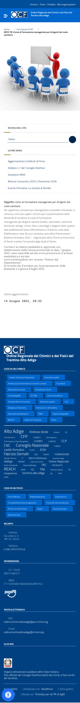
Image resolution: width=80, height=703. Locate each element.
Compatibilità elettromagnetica (24, 502)
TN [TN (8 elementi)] (71, 469)
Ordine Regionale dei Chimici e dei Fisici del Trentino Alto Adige (39, 358)
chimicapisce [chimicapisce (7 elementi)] (53, 437)
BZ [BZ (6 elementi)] (68, 431)
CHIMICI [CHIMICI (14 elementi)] (40, 441)
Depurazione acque (18, 389)
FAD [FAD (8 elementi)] (38, 454)
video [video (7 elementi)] (8, 476)
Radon (42, 508)
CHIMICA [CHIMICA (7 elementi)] (39, 437)
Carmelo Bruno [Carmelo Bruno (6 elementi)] (11, 436)
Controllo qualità (53, 377)
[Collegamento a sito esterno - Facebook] (6, 651)
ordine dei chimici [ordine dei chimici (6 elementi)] (38, 461)
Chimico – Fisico (37, 4)
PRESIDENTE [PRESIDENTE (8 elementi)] (59, 464)
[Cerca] (72, 139)
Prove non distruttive (19, 508)
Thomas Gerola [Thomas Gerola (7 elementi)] (58, 469)
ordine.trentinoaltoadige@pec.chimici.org (26, 621)
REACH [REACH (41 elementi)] (12, 469)
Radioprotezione (39, 496)
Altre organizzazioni (66, 4)
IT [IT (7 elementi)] (24, 457)
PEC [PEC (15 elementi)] (46, 464)
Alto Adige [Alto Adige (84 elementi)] (16, 431)
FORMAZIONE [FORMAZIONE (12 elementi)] (64, 454)
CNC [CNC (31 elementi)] (9, 445)
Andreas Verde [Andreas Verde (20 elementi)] (40, 432)
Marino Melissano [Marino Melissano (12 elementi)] (40, 458)
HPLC (55, 419)
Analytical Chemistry (19, 407)
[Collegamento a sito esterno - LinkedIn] (12, 651)
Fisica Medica (16, 496)
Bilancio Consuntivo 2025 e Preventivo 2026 (35, 181)
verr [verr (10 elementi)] (62, 473)
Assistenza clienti (45, 389)
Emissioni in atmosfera (48, 407)
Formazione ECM (27, 29)
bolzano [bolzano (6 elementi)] (59, 431)
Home (8, 29)
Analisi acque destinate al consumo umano (29, 383)
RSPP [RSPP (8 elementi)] (25, 469)
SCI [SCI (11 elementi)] (34, 469)
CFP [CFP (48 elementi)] (26, 436)
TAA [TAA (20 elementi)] (44, 469)
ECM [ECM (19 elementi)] (45, 450)
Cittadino (51, 4)
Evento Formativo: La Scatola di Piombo (32, 188)
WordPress (49, 689)
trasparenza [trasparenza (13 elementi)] (12, 473)
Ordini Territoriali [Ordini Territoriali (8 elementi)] (13, 464)
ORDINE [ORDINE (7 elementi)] (23, 461)
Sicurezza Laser (62, 508)
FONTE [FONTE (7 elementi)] (48, 454)
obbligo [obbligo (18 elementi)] (10, 461)
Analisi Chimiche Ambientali (23, 377)
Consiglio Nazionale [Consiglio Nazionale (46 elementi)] (34, 445)
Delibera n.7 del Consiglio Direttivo (29, 168)
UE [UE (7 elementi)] (53, 473)
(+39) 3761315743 (14, 549)
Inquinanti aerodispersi (20, 413)
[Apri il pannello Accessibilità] (8, 694)
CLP (68, 401)
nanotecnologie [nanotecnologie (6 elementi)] (60, 457)
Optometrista (16, 514)
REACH (13, 419)
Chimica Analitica (56, 395)
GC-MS (36, 395)
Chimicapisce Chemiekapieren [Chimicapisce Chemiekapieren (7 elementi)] (18, 441)
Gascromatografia (62, 413)
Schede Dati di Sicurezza (21, 401)
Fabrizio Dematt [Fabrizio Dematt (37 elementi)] (18, 454)
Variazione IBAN (19, 175)
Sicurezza (62, 383)
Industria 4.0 (62, 496)
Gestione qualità (49, 401)
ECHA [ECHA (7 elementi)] (34, 449)
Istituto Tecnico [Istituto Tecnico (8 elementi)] (12, 457)
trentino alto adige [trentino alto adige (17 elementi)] (35, 473)
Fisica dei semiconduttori (59, 502)
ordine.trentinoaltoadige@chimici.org (24, 632)
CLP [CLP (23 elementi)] (66, 441)
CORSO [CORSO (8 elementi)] (59, 445)
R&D (43, 413)
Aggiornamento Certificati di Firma (29, 161)
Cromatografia (16, 395)
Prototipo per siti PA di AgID (52, 694)
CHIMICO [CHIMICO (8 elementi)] (54, 441)
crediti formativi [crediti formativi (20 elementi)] (16, 450)
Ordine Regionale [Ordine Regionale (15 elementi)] (61, 461)
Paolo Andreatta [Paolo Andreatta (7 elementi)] (31, 464)
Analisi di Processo (34, 419)
